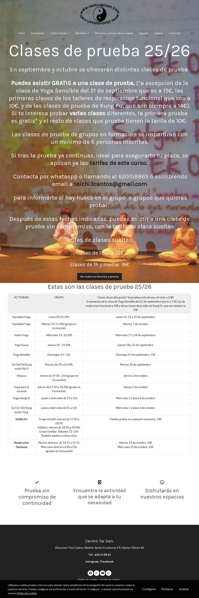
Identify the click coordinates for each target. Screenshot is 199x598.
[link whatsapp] (108, 572)
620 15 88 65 (103, 554)
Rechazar (167, 589)
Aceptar (184, 589)
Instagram (92, 561)
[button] (60, 33)
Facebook (107, 561)
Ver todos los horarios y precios (99, 276)
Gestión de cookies (110, 579)
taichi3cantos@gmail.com (110, 183)
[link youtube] (103, 572)
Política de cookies (88, 579)
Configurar (149, 589)
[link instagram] (96, 572)
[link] (99, 14)
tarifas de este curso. (119, 162)
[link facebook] (90, 572)
